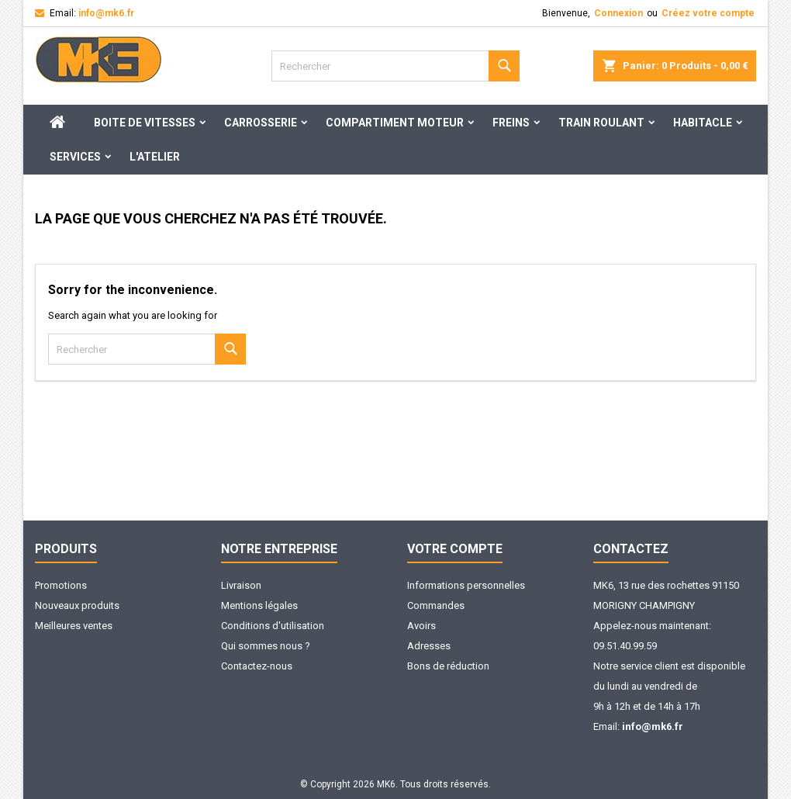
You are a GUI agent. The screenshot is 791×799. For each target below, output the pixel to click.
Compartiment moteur (395, 122)
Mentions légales (259, 605)
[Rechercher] (395, 65)
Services (75, 156)
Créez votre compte (708, 13)
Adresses (429, 646)
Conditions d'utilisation (272, 625)
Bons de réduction (448, 666)
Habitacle (702, 122)
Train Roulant (601, 122)
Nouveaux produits (77, 605)
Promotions (61, 585)
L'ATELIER (155, 156)
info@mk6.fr (106, 13)
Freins (511, 122)
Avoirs (421, 625)
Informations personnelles (466, 585)
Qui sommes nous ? (265, 646)
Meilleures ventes (73, 625)
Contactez (630, 548)
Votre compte (455, 548)
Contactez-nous (256, 666)
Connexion (618, 13)
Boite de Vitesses (144, 122)
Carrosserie (260, 122)
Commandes (436, 605)
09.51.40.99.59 (625, 646)
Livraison (241, 585)
